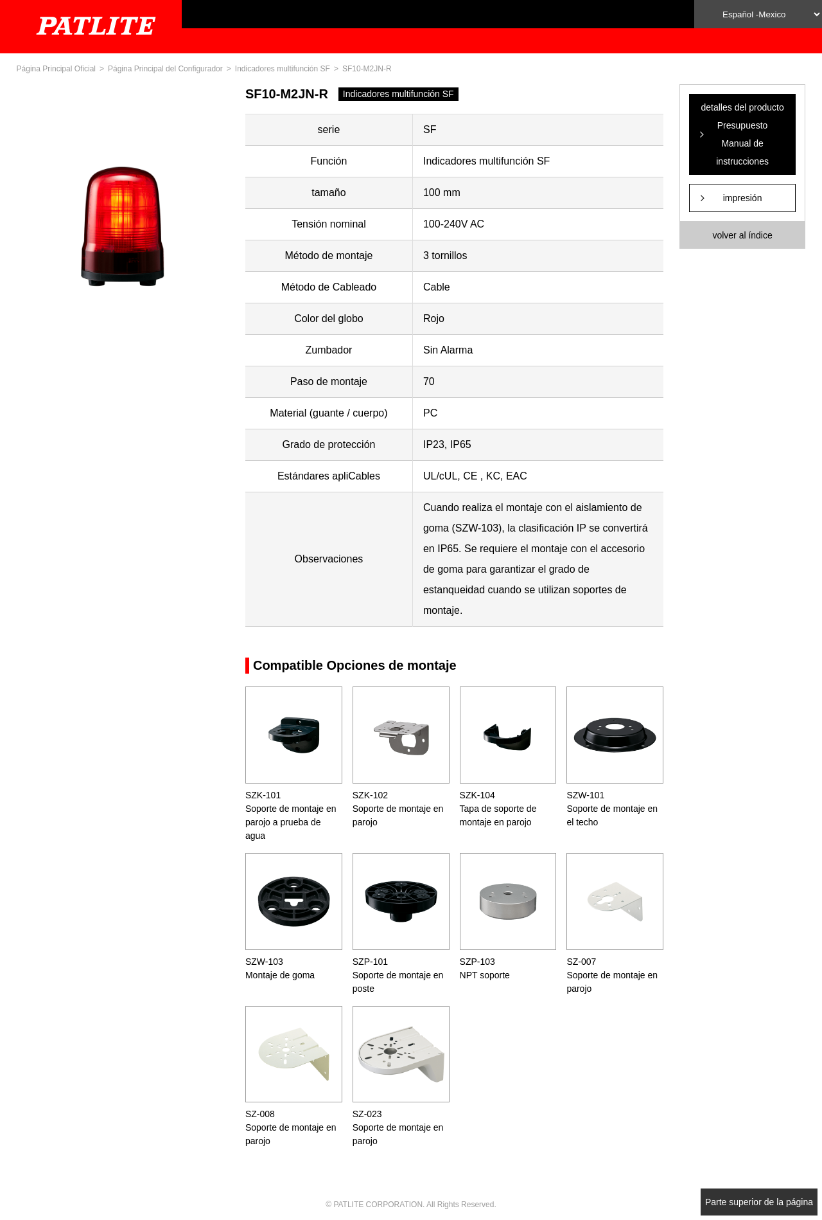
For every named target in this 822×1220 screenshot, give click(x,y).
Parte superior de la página (759, 1202)
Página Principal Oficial (56, 68)
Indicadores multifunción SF (282, 68)
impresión (742, 198)
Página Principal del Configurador (165, 68)
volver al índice (742, 235)
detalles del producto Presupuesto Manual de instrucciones (742, 134)
